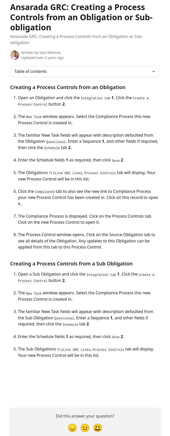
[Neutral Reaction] (85, 426)
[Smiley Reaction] (97, 426)
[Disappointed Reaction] (72, 426)
